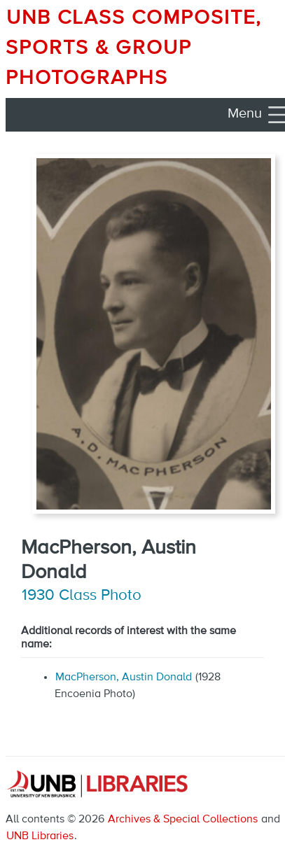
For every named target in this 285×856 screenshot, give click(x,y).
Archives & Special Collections (183, 819)
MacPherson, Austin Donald (123, 677)
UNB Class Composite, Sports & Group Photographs (134, 48)
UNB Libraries (40, 836)
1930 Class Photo (81, 595)
